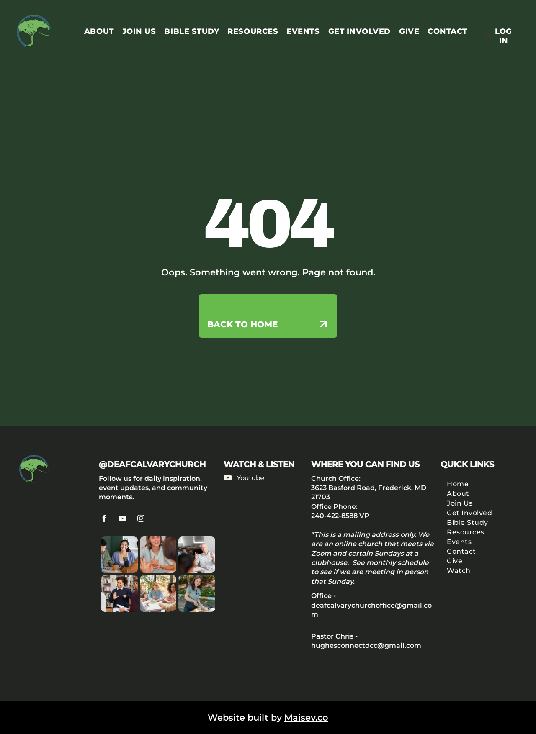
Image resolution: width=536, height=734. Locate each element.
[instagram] (141, 519)
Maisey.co (306, 717)
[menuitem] (95, 31)
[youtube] (122, 519)
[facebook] (104, 519)
